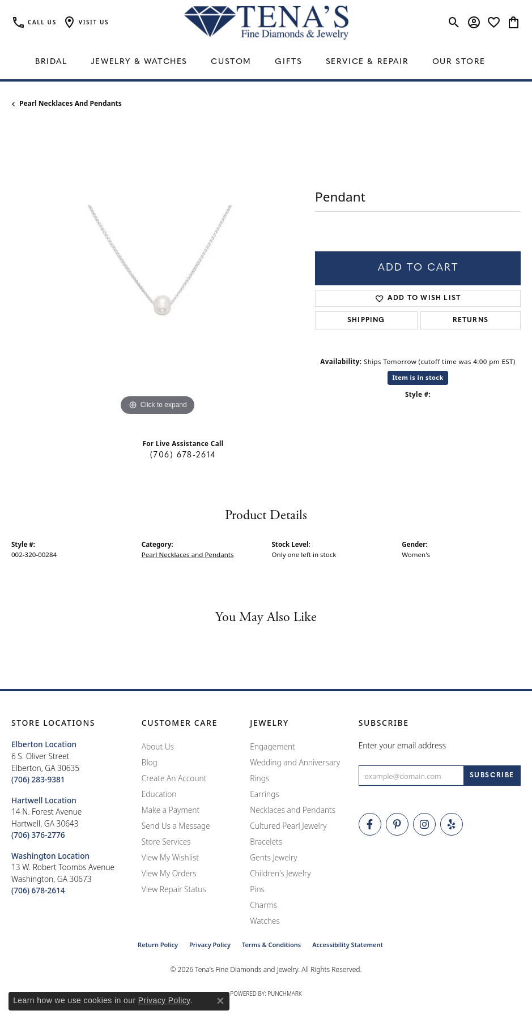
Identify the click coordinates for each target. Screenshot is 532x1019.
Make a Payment (170, 809)
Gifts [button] (288, 62)
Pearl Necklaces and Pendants (70, 103)
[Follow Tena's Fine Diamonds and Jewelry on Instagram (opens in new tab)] (424, 824)
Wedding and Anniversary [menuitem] (295, 762)
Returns (470, 320)
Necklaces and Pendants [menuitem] (292, 809)
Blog (150, 762)
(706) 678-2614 (182, 455)
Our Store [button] (459, 62)
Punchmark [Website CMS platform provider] (284, 993)
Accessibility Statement (347, 944)
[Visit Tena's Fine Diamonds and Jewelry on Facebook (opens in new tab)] (370, 824)
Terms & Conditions (271, 944)
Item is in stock (417, 377)
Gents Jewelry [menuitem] (273, 857)
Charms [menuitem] (263, 905)
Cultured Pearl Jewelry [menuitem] (288, 825)
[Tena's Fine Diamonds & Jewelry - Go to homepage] (266, 22)
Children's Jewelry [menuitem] (280, 873)
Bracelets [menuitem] (266, 841)
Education (159, 794)
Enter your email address (402, 745)
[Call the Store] (38, 779)
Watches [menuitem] (265, 920)
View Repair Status (174, 889)
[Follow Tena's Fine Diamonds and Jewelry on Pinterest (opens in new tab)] (397, 824)
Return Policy (158, 944)
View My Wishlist (170, 857)
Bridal (51, 62)
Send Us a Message (176, 825)
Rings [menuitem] (259, 778)
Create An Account (174, 778)
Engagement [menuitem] (272, 746)
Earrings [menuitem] (264, 794)
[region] (157, 272)
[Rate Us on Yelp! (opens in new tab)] (451, 824)
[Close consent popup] (220, 1000)
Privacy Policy (210, 944)
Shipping (366, 320)
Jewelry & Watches (139, 62)
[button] (85, 22)
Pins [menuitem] (257, 889)
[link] (34, 22)
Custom (231, 62)
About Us (158, 746)
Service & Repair (367, 62)
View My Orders (169, 873)
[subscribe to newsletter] (492, 775)
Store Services (166, 841)
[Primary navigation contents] (266, 62)
